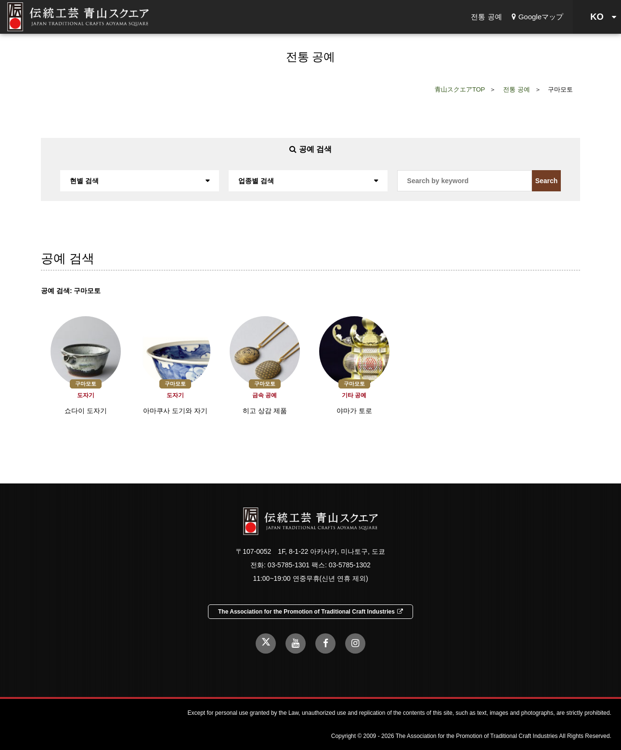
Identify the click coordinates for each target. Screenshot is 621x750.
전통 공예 (486, 17)
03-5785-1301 (289, 565)
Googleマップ (537, 17)
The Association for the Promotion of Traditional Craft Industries (310, 611)
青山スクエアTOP (460, 89)
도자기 (85, 395)
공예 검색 (310, 149)
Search (546, 181)
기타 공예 (354, 395)
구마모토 (85, 384)
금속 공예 (264, 395)
